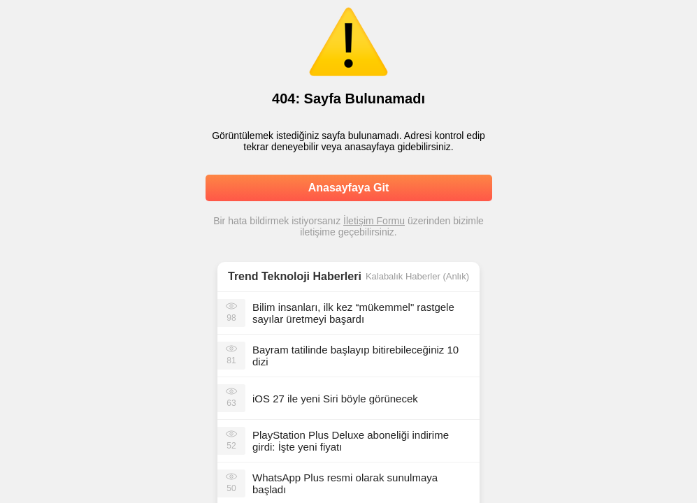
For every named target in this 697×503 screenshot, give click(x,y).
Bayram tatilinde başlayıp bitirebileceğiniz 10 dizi (355, 355)
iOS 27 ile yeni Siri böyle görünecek (335, 398)
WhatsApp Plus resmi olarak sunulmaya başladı (345, 483)
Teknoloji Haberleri (311, 276)
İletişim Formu (374, 220)
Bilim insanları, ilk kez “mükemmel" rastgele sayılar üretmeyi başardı (353, 313)
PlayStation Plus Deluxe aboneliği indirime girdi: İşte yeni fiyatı (350, 441)
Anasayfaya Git (348, 188)
